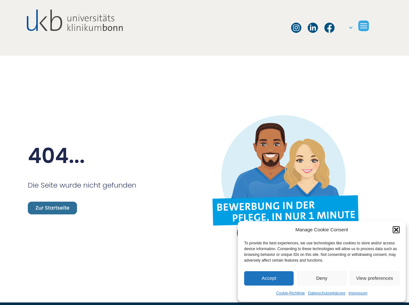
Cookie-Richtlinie (290, 293)
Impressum (358, 293)
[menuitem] (349, 27)
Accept (269, 278)
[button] (396, 230)
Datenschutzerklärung (326, 293)
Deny (321, 278)
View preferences (374, 278)
